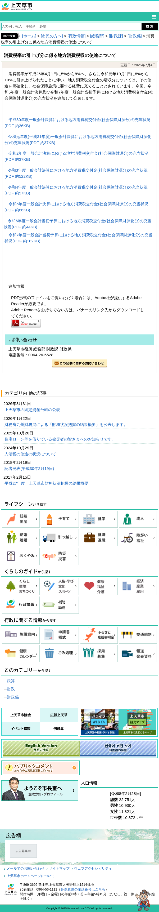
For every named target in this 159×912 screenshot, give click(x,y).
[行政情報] (76, 36)
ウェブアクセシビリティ (93, 868)
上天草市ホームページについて (31, 876)
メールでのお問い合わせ (25, 868)
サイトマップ (59, 868)
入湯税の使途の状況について (30, 454)
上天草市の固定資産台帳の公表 (32, 409)
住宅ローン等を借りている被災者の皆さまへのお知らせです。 (60, 439)
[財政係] (135, 36)
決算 (11, 680)
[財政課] (116, 36)
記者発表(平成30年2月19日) (29, 468)
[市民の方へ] (52, 36)
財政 (11, 689)
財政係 (13, 697)
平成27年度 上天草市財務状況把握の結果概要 (46, 483)
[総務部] (97, 36)
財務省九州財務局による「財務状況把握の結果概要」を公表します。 (66, 424)
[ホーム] (29, 36)
